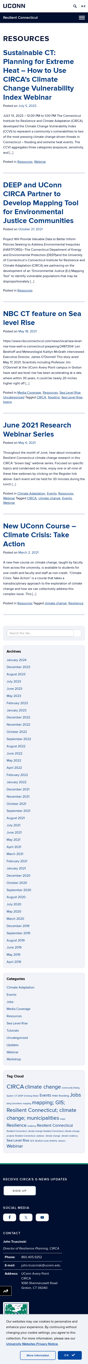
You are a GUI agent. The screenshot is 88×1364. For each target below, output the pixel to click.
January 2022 (16, 782)
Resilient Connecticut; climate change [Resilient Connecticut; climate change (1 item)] (25, 1131)
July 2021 (13, 825)
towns (7, 402)
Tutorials (13, 1031)
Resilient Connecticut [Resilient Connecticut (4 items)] (55, 1125)
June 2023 (14, 689)
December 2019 (18, 926)
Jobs (10, 1002)
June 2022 (14, 753)
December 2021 (18, 789)
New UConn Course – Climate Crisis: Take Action (39, 535)
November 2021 (18, 797)
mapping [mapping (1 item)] (27, 1103)
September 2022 (19, 739)
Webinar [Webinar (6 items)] (15, 1146)
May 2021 (13, 840)
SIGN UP (20, 1191)
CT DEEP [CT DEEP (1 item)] (18, 1096)
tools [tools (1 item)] (46, 1141)
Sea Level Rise (70, 393)
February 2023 (17, 703)
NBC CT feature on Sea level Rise (42, 318)
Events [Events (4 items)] (45, 1095)
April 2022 (14, 768)
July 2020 (14, 904)
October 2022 (17, 732)
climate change (49, 498)
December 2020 (18, 876)
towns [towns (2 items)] (53, 1140)
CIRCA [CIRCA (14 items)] (15, 1086)
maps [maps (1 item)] (62, 1119)
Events (52, 493)
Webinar (40, 162)
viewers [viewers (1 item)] (61, 1141)
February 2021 (17, 861)
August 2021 (16, 818)
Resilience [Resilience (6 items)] (16, 1125)
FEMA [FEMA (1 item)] (55, 1096)
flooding (54, 397)
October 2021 (16, 804)
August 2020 (16, 897)
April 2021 (14, 847)
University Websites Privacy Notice (32, 1344)
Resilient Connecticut (20, 17)
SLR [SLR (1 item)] (32, 1141)
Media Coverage (29, 393)
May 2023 (14, 696)
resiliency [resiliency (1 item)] (31, 1126)
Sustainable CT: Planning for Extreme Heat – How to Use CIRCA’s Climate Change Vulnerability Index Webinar (38, 75)
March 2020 (15, 919)
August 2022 (16, 746)
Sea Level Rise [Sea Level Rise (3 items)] (18, 1140)
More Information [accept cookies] (38, 1355)
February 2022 (17, 775)
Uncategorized (13, 397)
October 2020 (17, 883)
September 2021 (18, 811)
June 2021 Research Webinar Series (37, 430)
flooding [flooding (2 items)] (64, 1095)
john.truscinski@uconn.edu (40, 1265)
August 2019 (16, 940)
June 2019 (14, 947)
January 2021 (16, 868)
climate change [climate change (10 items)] (43, 1087)
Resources (24, 162)
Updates (13, 1045)
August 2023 (16, 674)
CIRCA (41, 397)
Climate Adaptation (31, 493)
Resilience (75, 603)
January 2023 (16, 710)
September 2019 (18, 933)
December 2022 (18, 717)
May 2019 (13, 955)
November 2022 (18, 725)
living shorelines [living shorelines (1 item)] (14, 1103)
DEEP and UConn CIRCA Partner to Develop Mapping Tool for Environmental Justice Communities (40, 203)
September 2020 (19, 890)
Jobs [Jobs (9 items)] (75, 1095)
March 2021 (15, 854)
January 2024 (16, 660)
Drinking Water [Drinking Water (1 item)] (31, 1096)
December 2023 (18, 667)
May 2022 (14, 760)
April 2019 (14, 962)
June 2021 (14, 832)
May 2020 (14, 911)
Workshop (14, 1059)
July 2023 (14, 681)
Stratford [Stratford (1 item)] (39, 1141)
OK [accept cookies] (69, 1355)
